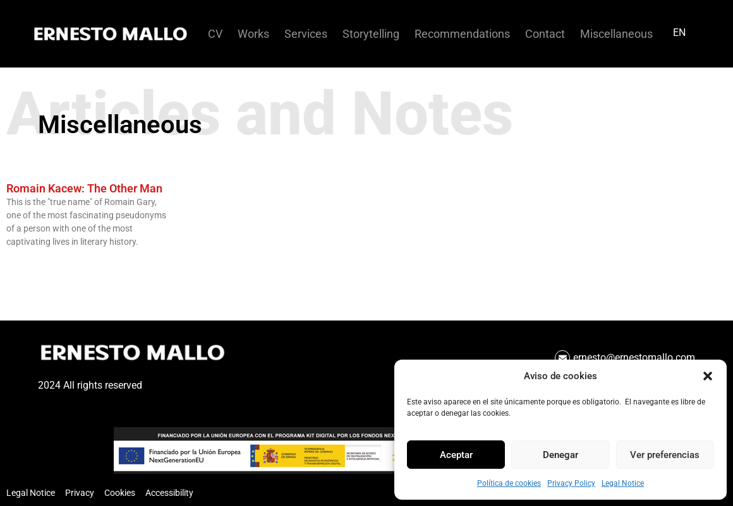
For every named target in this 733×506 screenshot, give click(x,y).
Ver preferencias (665, 455)
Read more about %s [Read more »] (40, 263)
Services (305, 34)
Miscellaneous (616, 34)
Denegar (560, 455)
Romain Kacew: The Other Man (84, 188)
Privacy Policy (571, 483)
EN (679, 32)
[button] (707, 376)
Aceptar (456, 455)
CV (215, 34)
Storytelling (370, 34)
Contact (545, 34)
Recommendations (462, 34)
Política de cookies (509, 483)
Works (253, 34)
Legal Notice (623, 483)
